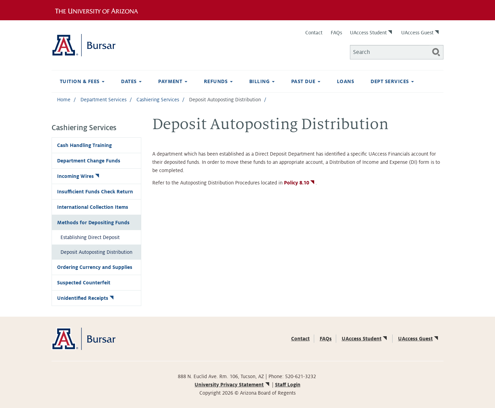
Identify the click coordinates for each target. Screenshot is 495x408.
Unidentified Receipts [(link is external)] (86, 298)
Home (63, 99)
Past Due (305, 81)
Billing (262, 81)
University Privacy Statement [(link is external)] (232, 384)
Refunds (218, 81)
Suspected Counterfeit (83, 282)
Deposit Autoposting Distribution (96, 252)
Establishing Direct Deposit (90, 237)
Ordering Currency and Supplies (94, 267)
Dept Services (392, 81)
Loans (345, 81)
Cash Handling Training (84, 145)
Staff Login (287, 384)
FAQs (336, 32)
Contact (313, 32)
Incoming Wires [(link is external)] (78, 176)
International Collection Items (92, 207)
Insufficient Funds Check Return (95, 191)
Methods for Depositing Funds (93, 222)
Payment (172, 81)
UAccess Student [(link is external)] (371, 32)
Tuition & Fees (82, 81)
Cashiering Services (157, 99)
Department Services (103, 99)
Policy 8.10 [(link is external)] (300, 182)
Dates (131, 81)
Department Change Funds (88, 160)
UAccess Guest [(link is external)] (420, 32)
